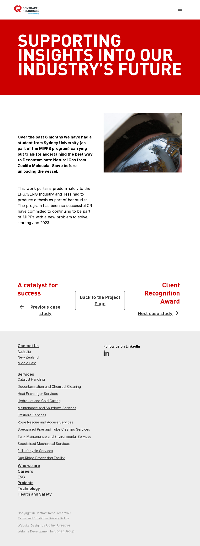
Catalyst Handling (31, 379)
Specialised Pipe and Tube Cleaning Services (54, 429)
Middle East (27, 363)
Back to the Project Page (100, 300)
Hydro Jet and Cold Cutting (39, 401)
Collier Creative (58, 525)
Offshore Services (32, 415)
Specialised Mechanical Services (44, 444)
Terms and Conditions (33, 518)
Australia (24, 351)
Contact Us (28, 345)
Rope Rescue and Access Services (45, 422)
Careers (25, 471)
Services (26, 374)
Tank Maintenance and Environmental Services (54, 436)
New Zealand (28, 357)
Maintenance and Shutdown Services (47, 408)
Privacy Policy (59, 518)
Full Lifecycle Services (35, 451)
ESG (21, 477)
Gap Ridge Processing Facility (41, 458)
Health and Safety (35, 494)
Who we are (29, 465)
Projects (25, 482)
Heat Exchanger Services (38, 394)
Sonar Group (64, 531)
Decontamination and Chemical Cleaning (49, 386)
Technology (29, 488)
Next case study (155, 313)
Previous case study (45, 310)
